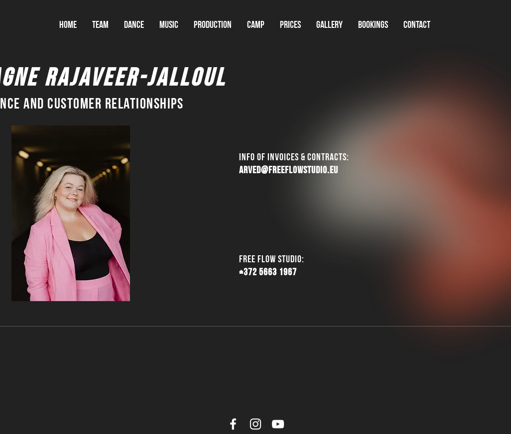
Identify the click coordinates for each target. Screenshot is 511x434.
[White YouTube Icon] (277, 424)
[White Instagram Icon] (255, 424)
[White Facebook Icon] (233, 424)
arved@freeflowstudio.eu (288, 169)
